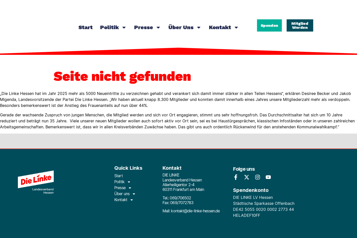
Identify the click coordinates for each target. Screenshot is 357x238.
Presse (147, 27)
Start (86, 27)
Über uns (184, 27)
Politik (113, 27)
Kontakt (224, 27)
